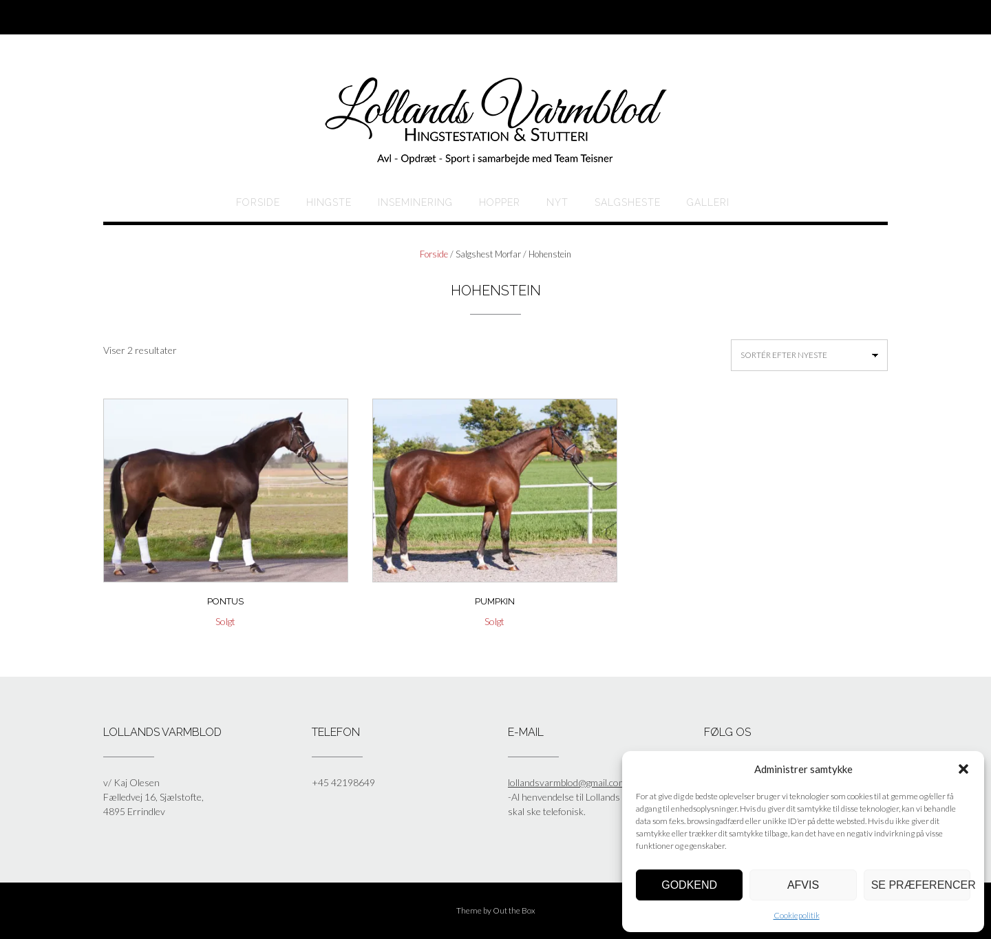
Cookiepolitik (797, 915)
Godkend (689, 885)
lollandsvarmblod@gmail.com (567, 782)
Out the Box (514, 910)
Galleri (708, 202)
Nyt (557, 202)
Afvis (803, 885)
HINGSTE (329, 202)
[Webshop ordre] (809, 355)
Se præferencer (920, 885)
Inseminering (415, 202)
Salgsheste (628, 202)
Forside (258, 202)
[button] (963, 769)
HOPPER (499, 202)
